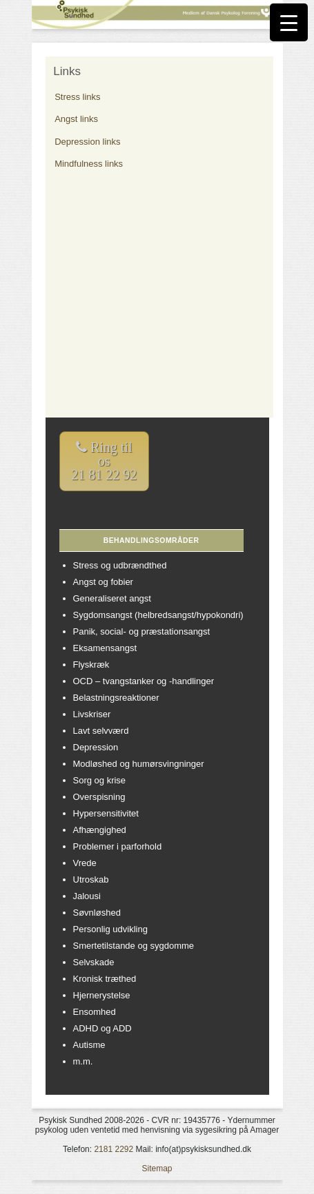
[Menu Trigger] (289, 22)
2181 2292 (113, 1149)
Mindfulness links (89, 163)
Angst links (76, 119)
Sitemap (156, 1168)
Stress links (77, 97)
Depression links (87, 141)
